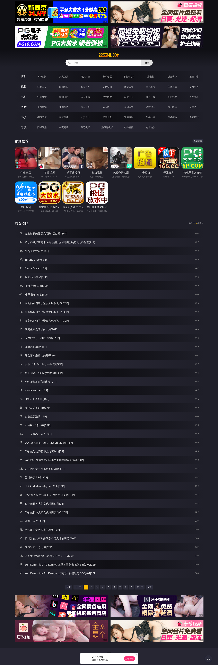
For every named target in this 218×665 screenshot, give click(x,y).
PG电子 (42, 76)
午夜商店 (63, 127)
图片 (24, 107)
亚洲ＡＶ (42, 86)
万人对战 (85, 76)
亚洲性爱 (42, 96)
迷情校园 (128, 117)
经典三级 (150, 96)
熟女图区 (172, 107)
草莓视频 (85, 127)
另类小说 (150, 117)
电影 (24, 97)
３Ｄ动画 (107, 86)
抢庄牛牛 (194, 76)
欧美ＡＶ (85, 86)
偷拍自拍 (63, 96)
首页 (69, 587)
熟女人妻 (128, 86)
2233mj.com (109, 55)
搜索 (147, 62)
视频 (24, 87)
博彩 (24, 76)
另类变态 (194, 96)
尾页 (149, 587)
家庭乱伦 (63, 117)
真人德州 (63, 76)
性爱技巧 (194, 117)
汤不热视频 (107, 127)
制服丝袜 (128, 96)
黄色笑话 (172, 117)
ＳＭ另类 (194, 86)
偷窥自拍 (42, 107)
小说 (24, 117)
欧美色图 (85, 107)
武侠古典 (107, 117)
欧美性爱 (107, 96)
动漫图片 (107, 107)
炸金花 (150, 76)
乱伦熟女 (172, 96)
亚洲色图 (63, 107)
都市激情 (42, 117)
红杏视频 (128, 127)
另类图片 (194, 107)
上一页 (78, 587)
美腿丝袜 (128, 107)
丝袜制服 (150, 86)
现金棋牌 (172, 76)
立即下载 (129, 658)
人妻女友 (85, 117)
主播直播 (172, 86)
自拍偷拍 (63, 86)
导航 (24, 127)
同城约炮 (42, 127)
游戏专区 (107, 76)
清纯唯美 (150, 107)
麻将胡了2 (129, 76)
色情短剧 (150, 127)
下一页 (140, 587)
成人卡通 (85, 96)
